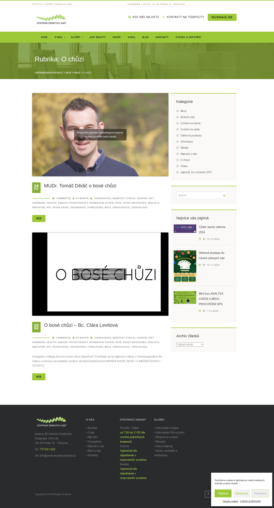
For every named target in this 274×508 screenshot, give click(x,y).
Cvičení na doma (190, 123)
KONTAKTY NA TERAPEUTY (185, 17)
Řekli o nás (94, 450)
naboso (63, 203)
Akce (184, 111)
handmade (38, 203)
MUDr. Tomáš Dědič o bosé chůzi (80, 185)
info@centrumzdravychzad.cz (58, 455)
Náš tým (93, 437)
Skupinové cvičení (167, 437)
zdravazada (139, 207)
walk (108, 207)
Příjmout (223, 493)
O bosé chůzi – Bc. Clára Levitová (81, 325)
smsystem (38, 207)
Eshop (117, 37)
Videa (131, 37)
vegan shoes (60, 207)
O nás (58, 37)
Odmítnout (241, 493)
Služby (75, 37)
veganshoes (78, 207)
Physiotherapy (78, 203)
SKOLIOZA (153, 203)
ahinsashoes (103, 198)
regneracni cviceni (101, 203)
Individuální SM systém (170, 432)
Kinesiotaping (164, 446)
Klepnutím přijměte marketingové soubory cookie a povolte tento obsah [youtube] (100, 134)
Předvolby (260, 493)
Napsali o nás (189, 154)
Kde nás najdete (146, 17)
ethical (131, 198)
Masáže (160, 441)
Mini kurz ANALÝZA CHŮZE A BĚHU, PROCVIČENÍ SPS (211, 299)
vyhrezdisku (95, 207)
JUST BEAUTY (97, 37)
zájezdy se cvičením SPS (196, 172)
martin (84, 198)
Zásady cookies (230, 501)
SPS (48, 207)
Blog (145, 37)
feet (151, 198)
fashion (142, 198)
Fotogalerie (95, 441)
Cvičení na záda (190, 129)
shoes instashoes (134, 203)
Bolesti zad (187, 117)
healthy (52, 203)
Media (184, 147)
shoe (118, 203)
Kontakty (162, 37)
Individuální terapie (167, 428)
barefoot (119, 198)
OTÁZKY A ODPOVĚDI (250, 501)
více (38, 218)
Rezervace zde (222, 17)
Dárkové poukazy (191, 135)
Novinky (92, 428)
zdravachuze (121, 207)
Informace (187, 141)
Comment (62, 198)
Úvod (44, 37)
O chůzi (185, 160)
